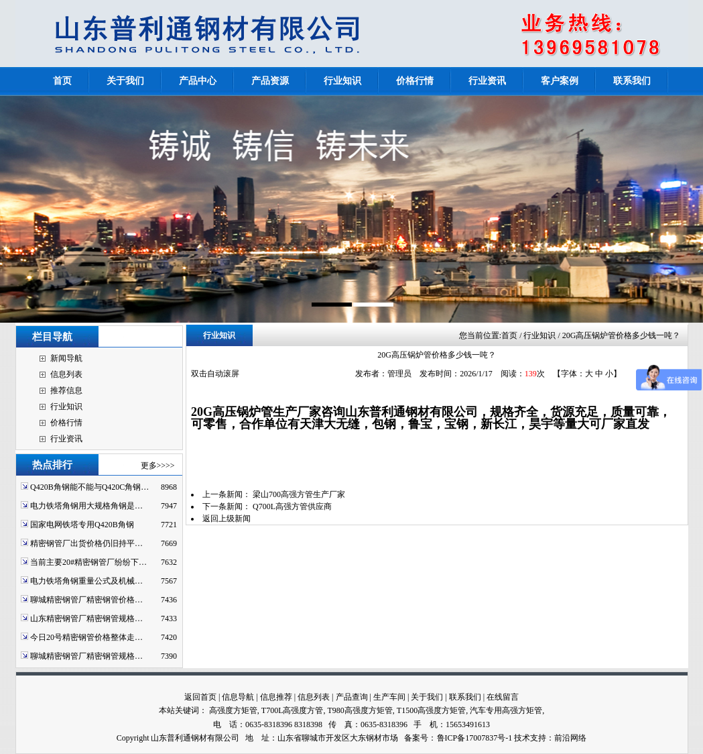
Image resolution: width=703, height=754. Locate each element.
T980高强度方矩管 (359, 710)
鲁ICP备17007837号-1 (475, 738)
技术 (522, 738)
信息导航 (238, 697)
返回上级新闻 (226, 518)
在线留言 (503, 697)
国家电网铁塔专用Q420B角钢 (82, 524)
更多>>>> (158, 465)
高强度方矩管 (233, 710)
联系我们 (465, 697)
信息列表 (66, 374)
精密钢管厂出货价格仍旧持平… (86, 543)
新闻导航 (66, 358)
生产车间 (389, 697)
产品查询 (352, 697)
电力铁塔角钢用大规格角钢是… (86, 505)
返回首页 (200, 697)
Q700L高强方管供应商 (292, 506)
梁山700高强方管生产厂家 (299, 494)
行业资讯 (66, 438)
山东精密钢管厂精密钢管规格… (86, 618)
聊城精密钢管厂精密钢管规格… (86, 656)
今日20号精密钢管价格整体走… (86, 637)
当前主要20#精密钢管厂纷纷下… (88, 562)
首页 (509, 335)
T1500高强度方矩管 (431, 710)
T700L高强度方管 (292, 710)
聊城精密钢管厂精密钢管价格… (86, 599)
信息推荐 (276, 697)
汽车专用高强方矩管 (506, 710)
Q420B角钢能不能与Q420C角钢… (89, 487)
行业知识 (66, 406)
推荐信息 (66, 390)
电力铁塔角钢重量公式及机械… (86, 581)
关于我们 (427, 697)
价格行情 (66, 422)
